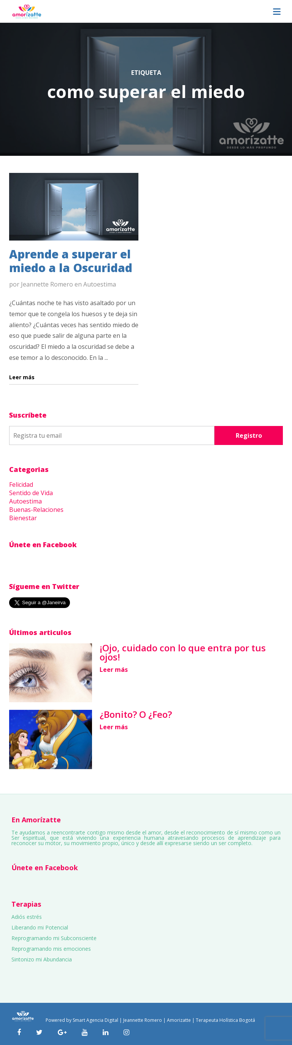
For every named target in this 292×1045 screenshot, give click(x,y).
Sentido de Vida (31, 493)
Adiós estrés (26, 916)
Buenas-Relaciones (36, 509)
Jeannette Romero (47, 284)
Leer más (114, 669)
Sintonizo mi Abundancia (41, 959)
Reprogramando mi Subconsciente (54, 938)
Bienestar (23, 518)
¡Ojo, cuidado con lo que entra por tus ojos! (183, 652)
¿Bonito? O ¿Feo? (136, 714)
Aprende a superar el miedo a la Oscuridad (70, 261)
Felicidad (21, 484)
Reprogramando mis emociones (51, 948)
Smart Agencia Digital (95, 1020)
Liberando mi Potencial (39, 927)
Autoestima (99, 284)
